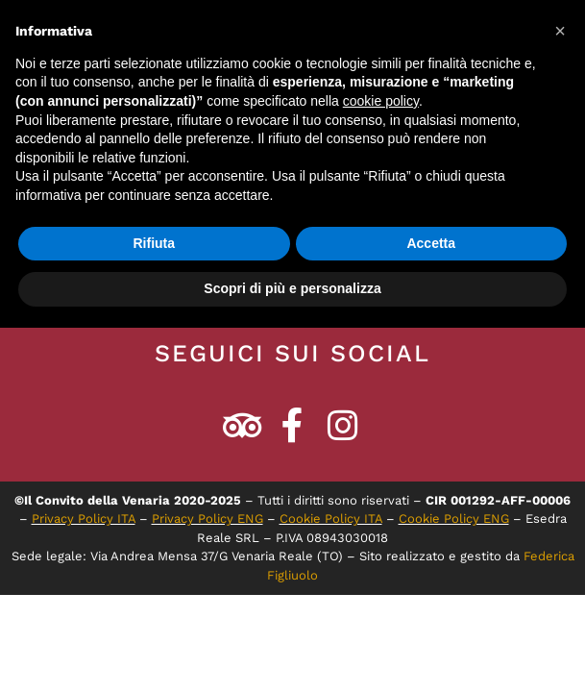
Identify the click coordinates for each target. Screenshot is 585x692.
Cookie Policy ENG (454, 518)
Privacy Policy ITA (83, 518)
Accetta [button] (430, 243)
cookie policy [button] (381, 101)
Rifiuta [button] (154, 243)
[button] (560, 30)
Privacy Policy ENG (207, 518)
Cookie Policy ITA (331, 518)
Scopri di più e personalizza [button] (292, 288)
